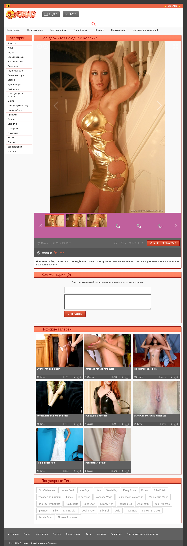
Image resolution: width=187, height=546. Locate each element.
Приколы (12, 114)
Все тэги (57, 534)
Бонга (144, 490)
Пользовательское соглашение (142, 534)
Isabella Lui (125, 503)
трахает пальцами (49, 497)
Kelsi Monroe (162, 503)
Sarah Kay (112, 490)
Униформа (13, 133)
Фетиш (11, 137)
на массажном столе (130, 497)
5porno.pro (24, 543)
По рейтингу (80, 30)
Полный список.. (68, 517)
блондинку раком (49, 503)
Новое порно (13, 30)
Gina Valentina (46, 490)
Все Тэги (12, 151)
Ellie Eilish (159, 490)
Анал (10, 48)
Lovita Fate (88, 510)
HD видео (99, 30)
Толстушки (13, 128)
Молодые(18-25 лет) (18, 105)
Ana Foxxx (143, 503)
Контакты (101, 534)
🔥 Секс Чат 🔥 (172, 6)
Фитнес (43, 510)
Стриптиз (12, 124)
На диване (72, 503)
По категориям (35, 30)
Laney (69, 497)
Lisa (98, 490)
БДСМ (11, 52)
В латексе (84, 497)
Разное (11, 119)
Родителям (116, 534)
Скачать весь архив (163, 243)
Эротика (12, 142)
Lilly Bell (104, 510)
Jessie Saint (45, 517)
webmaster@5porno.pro (47, 543)
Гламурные (13, 66)
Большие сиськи (16, 57)
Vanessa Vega (104, 497)
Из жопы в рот (151, 510)
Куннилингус (14, 84)
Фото (88, 534)
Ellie (55, 510)
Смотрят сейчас (58, 30)
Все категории (15, 147)
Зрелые (11, 80)
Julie (117, 510)
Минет (11, 101)
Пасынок (131, 510)
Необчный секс (15, 110)
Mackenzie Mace (158, 497)
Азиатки (12, 43)
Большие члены (16, 61)
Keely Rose (129, 490)
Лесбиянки (13, 89)
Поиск (27, 534)
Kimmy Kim (106, 503)
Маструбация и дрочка (15, 95)
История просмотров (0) (146, 30)
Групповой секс (15, 70)
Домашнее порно (16, 75)
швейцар (84, 490)
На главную (12, 534)
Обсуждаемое (118, 30)
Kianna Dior (69, 510)
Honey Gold (67, 490)
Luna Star (89, 503)
